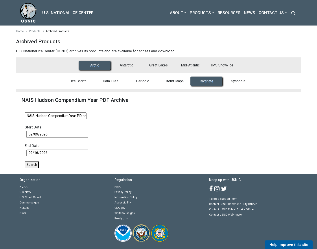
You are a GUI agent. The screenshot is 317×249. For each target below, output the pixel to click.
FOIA (117, 186)
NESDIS (24, 207)
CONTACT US (271, 12)
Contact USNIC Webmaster (226, 214)
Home (20, 31)
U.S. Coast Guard (30, 197)
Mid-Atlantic (190, 65)
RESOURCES (229, 12)
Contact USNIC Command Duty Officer (233, 204)
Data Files (110, 81)
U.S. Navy (25, 192)
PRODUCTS (200, 12)
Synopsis (238, 81)
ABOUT (176, 12)
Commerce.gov (29, 202)
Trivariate (206, 81)
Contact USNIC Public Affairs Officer (231, 209)
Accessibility (122, 202)
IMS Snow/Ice (222, 65)
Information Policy (125, 197)
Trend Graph (174, 81)
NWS (23, 213)
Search (31, 165)
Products (35, 31)
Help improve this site (288, 245)
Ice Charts (79, 81)
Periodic (142, 81)
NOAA (24, 186)
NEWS (249, 12)
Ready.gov (121, 218)
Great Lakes (158, 65)
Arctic (94, 65)
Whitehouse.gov (124, 213)
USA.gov (119, 207)
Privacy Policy (122, 192)
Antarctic (126, 65)
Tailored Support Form (223, 198)
